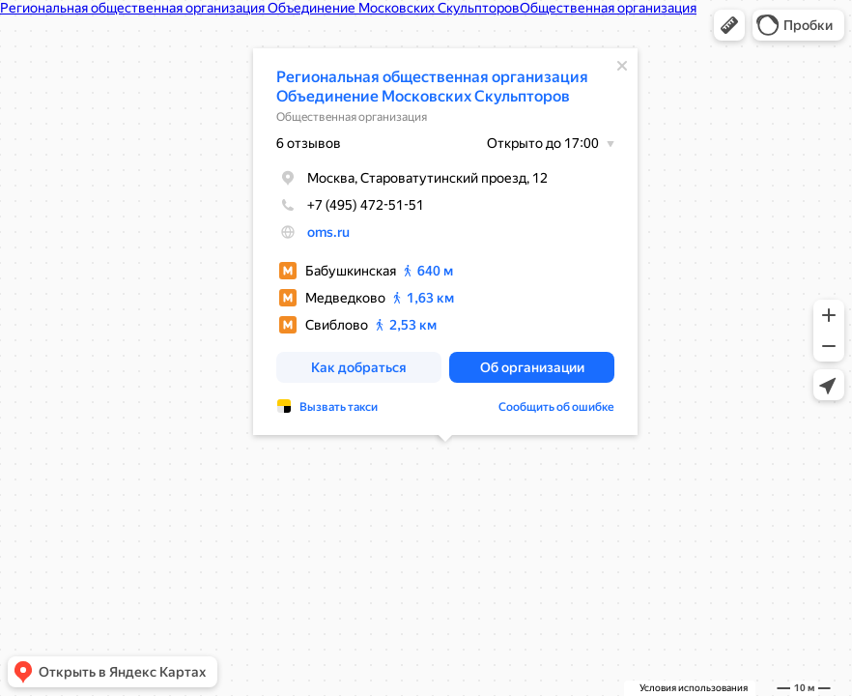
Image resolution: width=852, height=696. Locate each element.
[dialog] (445, 241)
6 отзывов (308, 143)
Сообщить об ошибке (556, 407)
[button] (729, 25)
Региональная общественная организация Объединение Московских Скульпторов (432, 86)
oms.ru (328, 232)
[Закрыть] (622, 65)
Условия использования (693, 687)
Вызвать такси (338, 407)
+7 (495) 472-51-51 (350, 205)
